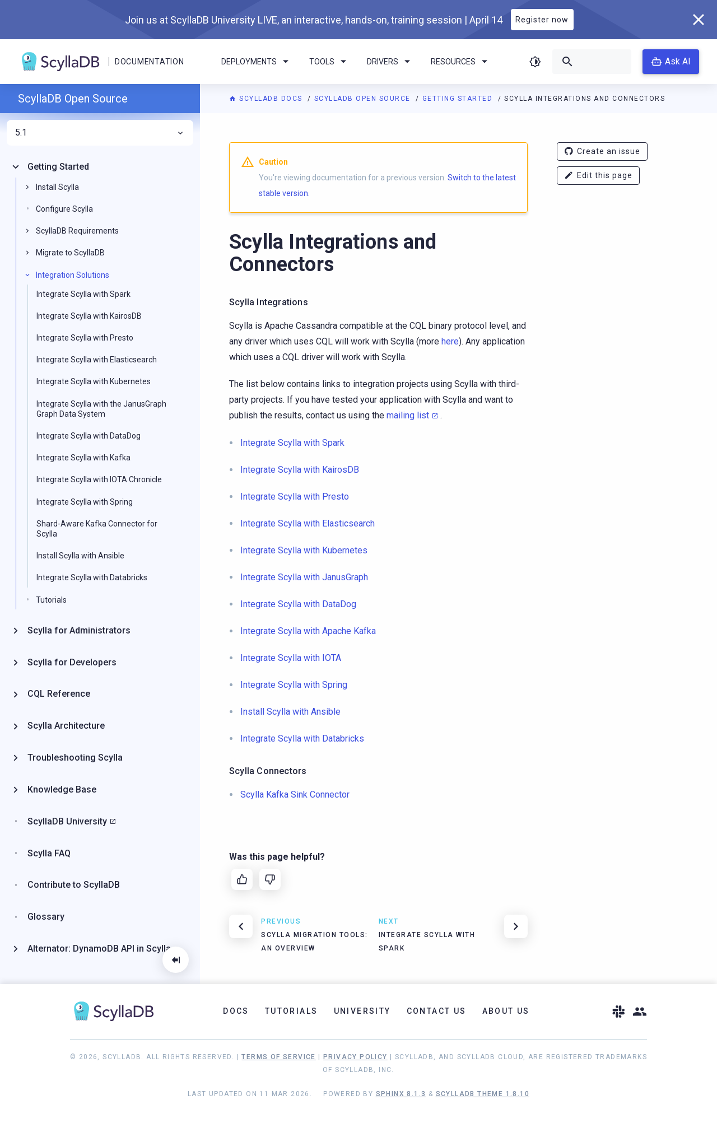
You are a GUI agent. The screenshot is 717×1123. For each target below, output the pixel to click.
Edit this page (598, 175)
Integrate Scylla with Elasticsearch (96, 359)
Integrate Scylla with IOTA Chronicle (99, 479)
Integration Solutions (72, 275)
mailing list (408, 415)
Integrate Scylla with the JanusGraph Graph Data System (101, 408)
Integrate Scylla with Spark (83, 294)
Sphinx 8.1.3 (401, 1094)
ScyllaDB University (67, 821)
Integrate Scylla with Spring (84, 501)
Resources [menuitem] (461, 62)
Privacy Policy (355, 1057)
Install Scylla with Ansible (80, 555)
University (362, 1010)
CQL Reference (58, 693)
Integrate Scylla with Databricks (91, 577)
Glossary (45, 916)
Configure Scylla (64, 208)
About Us (506, 1010)
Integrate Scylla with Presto (84, 337)
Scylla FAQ (49, 853)
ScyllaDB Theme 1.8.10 (482, 1094)
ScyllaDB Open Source (363, 98)
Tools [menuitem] (329, 62)
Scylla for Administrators (79, 630)
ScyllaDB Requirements (77, 230)
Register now (542, 19)
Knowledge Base (61, 789)
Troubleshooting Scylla (75, 757)
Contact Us (437, 1010)
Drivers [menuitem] (390, 62)
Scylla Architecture (66, 725)
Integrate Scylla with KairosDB (89, 315)
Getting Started (458, 98)
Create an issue (602, 151)
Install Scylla (57, 187)
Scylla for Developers (72, 662)
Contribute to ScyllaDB (73, 884)
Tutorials (51, 599)
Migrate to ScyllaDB (70, 252)
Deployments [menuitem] (256, 62)
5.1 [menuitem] (100, 132)
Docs (236, 1010)
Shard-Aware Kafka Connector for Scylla (96, 528)
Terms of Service (278, 1057)
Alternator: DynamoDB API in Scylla (99, 948)
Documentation (149, 61)
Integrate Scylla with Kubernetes (93, 381)
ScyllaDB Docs (267, 98)
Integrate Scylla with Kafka (83, 457)
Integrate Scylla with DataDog (88, 435)
